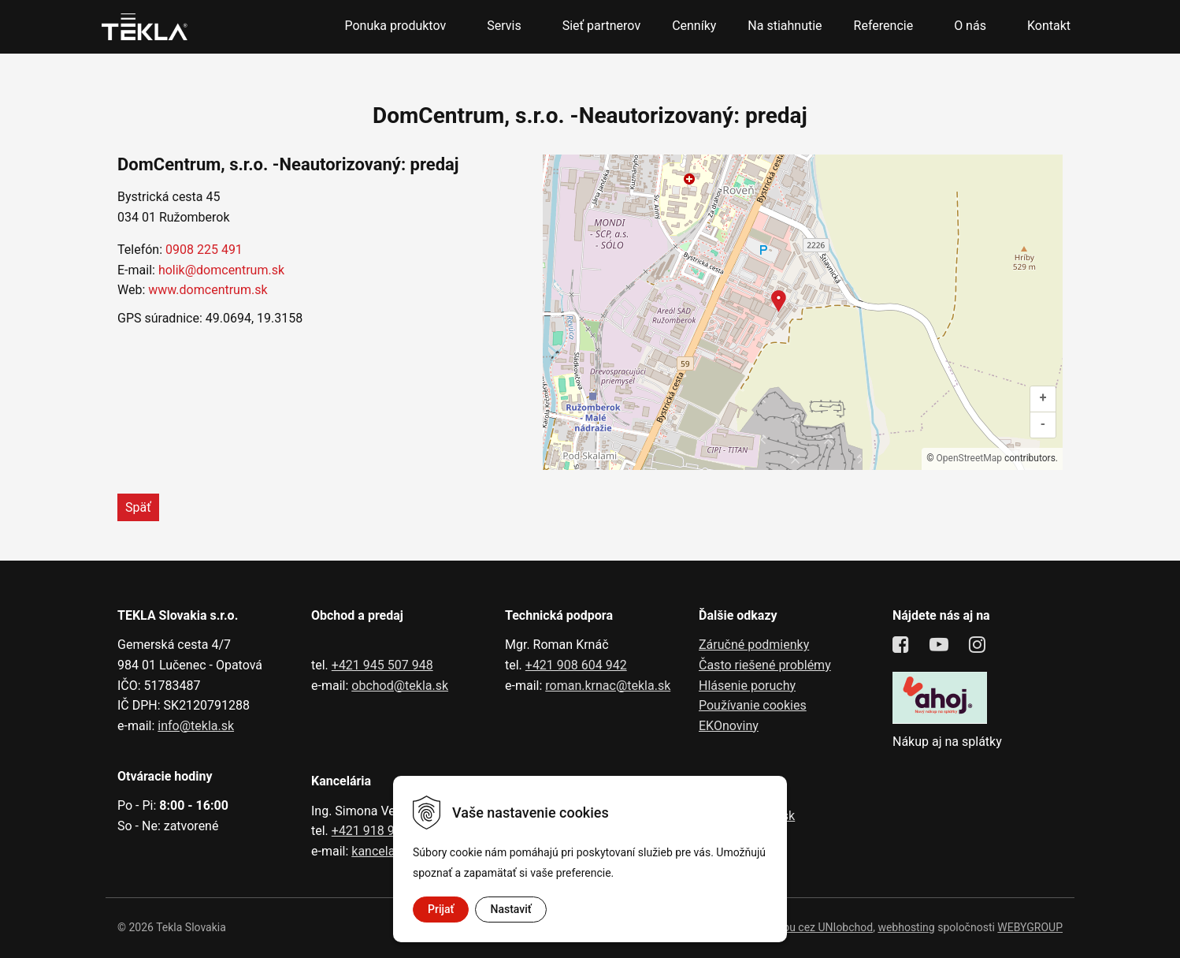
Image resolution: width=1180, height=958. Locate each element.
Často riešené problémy (765, 665)
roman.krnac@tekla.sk (607, 685)
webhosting (906, 927)
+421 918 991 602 (382, 830)
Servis (504, 25)
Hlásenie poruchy (747, 685)
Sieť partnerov (601, 25)
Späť (138, 507)
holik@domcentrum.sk (221, 270)
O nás (970, 25)
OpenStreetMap (969, 458)
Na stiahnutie (785, 25)
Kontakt (1049, 25)
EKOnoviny (729, 725)
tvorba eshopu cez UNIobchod (799, 927)
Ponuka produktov (395, 25)
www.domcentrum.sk (207, 289)
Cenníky (694, 25)
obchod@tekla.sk (399, 685)
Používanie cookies (753, 705)
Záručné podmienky (754, 644)
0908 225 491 (204, 249)
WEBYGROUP (1030, 927)
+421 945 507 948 (382, 665)
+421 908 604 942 (576, 665)
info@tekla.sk (196, 725)
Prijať (441, 909)
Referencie (884, 25)
